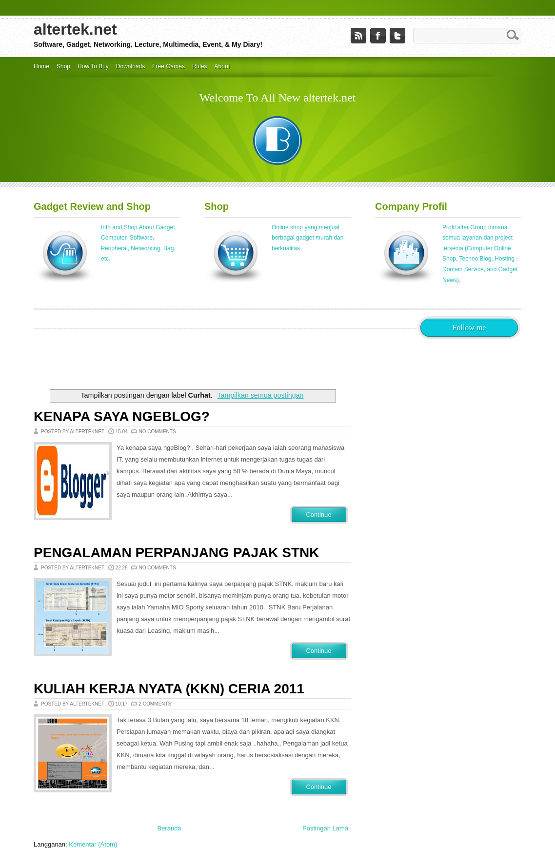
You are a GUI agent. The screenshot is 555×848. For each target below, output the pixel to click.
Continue (318, 514)
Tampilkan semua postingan (260, 395)
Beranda (169, 828)
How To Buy (93, 66)
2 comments (155, 704)
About (222, 66)
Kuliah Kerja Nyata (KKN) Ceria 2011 (169, 688)
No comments (157, 431)
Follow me (469, 327)
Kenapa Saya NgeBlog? (122, 416)
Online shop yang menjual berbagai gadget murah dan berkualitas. (307, 238)
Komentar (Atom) (93, 844)
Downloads (130, 66)
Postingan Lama (325, 828)
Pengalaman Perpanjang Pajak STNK (176, 552)
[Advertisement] (211, 361)
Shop (63, 66)
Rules (199, 66)
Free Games (168, 66)
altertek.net (75, 29)
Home (41, 66)
